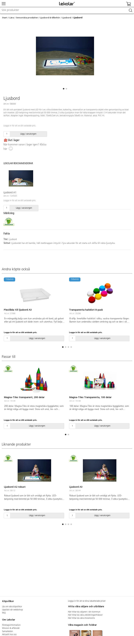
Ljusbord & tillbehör (50, 17)
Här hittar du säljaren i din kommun (84, 612)
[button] (63, 88)
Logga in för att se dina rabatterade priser (87, 601)
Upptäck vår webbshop (12, 610)
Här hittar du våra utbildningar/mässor (85, 615)
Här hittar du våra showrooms (81, 618)
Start (4, 17)
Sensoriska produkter (27, 17)
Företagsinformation (11, 625)
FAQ (4, 613)
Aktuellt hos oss (9, 635)
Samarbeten (7, 631)
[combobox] (67, 10)
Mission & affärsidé (11, 628)
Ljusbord (66, 17)
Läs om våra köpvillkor (12, 607)
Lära (11, 17)
